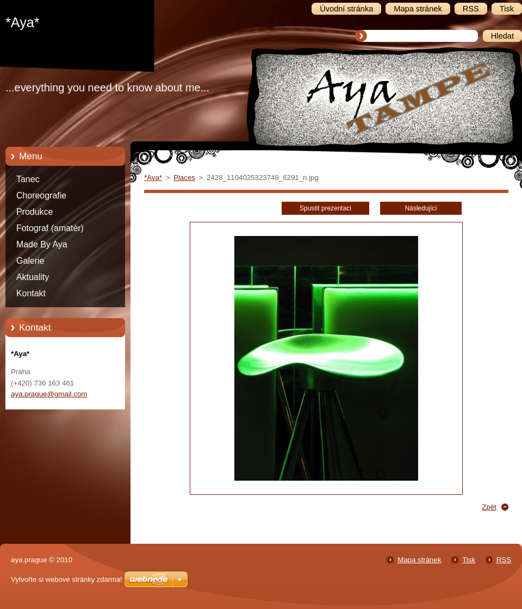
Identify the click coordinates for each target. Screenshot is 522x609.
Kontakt (31, 293)
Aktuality (32, 277)
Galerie (30, 260)
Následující (421, 208)
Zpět (489, 507)
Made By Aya (41, 244)
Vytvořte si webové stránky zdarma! (66, 579)
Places (184, 177)
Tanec (28, 179)
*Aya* (153, 177)
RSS (503, 560)
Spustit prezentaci (325, 208)
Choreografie (41, 195)
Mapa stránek (419, 560)
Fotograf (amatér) (50, 228)
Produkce (34, 211)
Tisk (468, 560)
